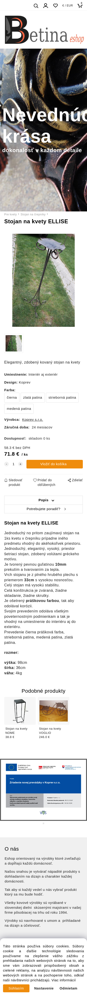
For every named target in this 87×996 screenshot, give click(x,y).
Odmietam (68, 988)
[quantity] (13, 464)
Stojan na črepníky (33, 214)
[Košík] (81, 5)
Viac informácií (64, 980)
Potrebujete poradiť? (43, 509)
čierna (12, 397)
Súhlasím (16, 988)
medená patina (19, 409)
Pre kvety (10, 214)
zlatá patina (32, 397)
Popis (43, 500)
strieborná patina (62, 397)
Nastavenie (44, 988)
